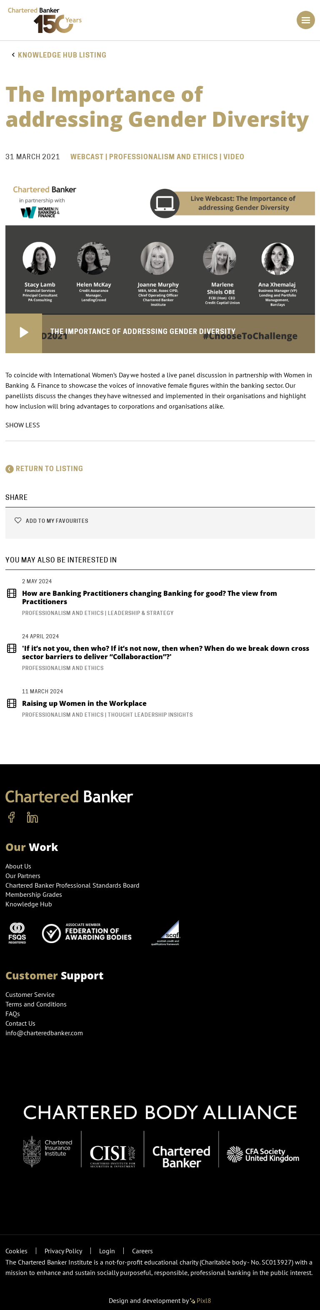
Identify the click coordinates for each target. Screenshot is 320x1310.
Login (107, 1251)
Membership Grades (33, 894)
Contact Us (20, 1023)
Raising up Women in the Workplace (76, 703)
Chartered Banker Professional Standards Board (72, 885)
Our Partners (22, 875)
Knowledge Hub (28, 904)
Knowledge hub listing (62, 55)
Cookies (16, 1251)
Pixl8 (200, 1300)
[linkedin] (32, 817)
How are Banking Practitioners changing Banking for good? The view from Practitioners (141, 597)
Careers (142, 1251)
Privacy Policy (63, 1251)
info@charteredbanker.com (45, 1033)
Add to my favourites (51, 521)
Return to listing (44, 469)
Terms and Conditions (36, 1004)
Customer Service (30, 994)
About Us (18, 866)
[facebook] (11, 817)
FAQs (12, 1013)
